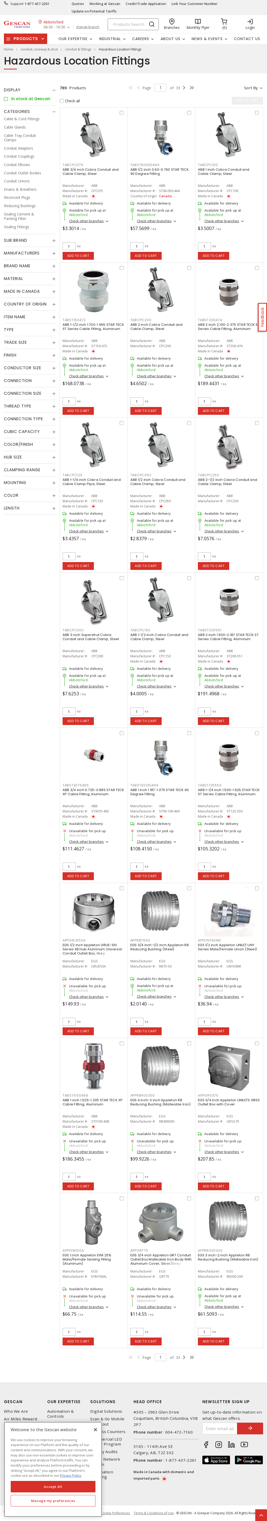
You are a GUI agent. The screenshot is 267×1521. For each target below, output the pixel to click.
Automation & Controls (60, 1414)
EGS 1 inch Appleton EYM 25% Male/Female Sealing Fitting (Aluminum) (87, 1259)
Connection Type (23, 419)
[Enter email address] (220, 1428)
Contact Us (247, 38)
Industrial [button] (110, 38)
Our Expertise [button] (73, 38)
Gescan (13, 1401)
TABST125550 (209, 785)
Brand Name (17, 266)
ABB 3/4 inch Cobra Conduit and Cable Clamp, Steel (91, 171)
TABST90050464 (145, 165)
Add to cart (78, 255)
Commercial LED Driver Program (106, 1442)
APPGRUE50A (74, 940)
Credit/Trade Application (146, 3)
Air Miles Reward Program (20, 1421)
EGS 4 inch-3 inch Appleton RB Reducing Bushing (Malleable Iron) (160, 1102)
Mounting (15, 482)
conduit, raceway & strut (39, 49)
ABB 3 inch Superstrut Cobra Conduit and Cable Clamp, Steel (91, 637)
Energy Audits (104, 1451)
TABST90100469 (144, 785)
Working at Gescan (104, 3)
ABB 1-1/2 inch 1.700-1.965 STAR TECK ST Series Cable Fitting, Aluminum (93, 326)
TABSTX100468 (75, 1095)
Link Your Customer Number (194, 3)
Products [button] (26, 38)
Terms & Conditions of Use (154, 1513)
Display (12, 90)
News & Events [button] (207, 38)
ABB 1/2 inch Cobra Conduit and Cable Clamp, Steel (158, 482)
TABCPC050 (140, 475)
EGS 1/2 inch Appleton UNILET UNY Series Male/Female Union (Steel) (227, 947)
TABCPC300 (73, 630)
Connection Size (22, 393)
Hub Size (13, 457)
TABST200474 (210, 320)
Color (11, 495)
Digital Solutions (106, 1411)
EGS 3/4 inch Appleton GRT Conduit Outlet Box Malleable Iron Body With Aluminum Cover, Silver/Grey (161, 1259)
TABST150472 (74, 320)
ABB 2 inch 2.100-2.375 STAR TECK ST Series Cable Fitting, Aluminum (229, 326)
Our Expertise (64, 1401)
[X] (95, 1429)
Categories (17, 111)
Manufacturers (22, 253)
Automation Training (101, 1474)
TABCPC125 (73, 475)
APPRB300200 (210, 1250)
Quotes (78, 3)
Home (8, 49)
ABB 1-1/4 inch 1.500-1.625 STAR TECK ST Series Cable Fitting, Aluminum (229, 792)
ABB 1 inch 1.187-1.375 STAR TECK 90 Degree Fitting (159, 792)
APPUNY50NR (209, 940)
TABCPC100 (208, 165)
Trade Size (15, 342)
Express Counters (107, 1431)
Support (17, 3)
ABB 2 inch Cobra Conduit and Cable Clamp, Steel (156, 326)
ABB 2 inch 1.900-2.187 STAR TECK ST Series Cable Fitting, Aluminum (228, 637)
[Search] (133, 24)
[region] (53, 1469)
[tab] (30, 90)
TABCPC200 (140, 320)
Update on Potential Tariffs (94, 11)
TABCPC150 (140, 630)
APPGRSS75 (208, 1095)
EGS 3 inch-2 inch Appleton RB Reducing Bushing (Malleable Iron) (228, 1257)
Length (12, 508)
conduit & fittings (78, 49)
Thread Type (17, 406)
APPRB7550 (140, 940)
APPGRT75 (139, 1250)
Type (9, 329)
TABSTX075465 (76, 785)
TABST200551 (209, 630)
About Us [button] (170, 38)
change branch (87, 27)
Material (13, 278)
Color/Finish (18, 444)
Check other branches (86, 221)
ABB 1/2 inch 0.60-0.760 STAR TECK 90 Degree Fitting (159, 171)
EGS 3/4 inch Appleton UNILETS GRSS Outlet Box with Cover (229, 1102)
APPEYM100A (73, 1250)
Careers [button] (140, 38)
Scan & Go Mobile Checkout (107, 1421)
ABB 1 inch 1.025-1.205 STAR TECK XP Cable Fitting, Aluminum (93, 1102)
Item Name (15, 317)
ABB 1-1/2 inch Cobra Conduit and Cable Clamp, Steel (159, 637)
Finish (10, 355)
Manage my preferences (53, 1500)
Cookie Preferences (115, 1513)
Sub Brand (15, 240)
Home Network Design (105, 1462)
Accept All (53, 1486)
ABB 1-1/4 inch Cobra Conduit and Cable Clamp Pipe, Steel (92, 482)
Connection (18, 380)
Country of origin (25, 304)
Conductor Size (22, 368)
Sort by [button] (251, 87)
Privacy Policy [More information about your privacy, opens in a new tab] (70, 1475)
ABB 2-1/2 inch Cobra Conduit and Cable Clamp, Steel (227, 482)
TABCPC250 (208, 475)
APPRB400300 (142, 1095)
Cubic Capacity (22, 431)
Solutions (103, 1401)
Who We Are (16, 1411)
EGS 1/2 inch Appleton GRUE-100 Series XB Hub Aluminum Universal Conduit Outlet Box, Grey (92, 949)
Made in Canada (22, 291)
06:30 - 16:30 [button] (54, 27)
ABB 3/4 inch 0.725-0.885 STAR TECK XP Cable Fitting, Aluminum (93, 792)
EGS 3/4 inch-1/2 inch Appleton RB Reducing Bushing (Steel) (159, 947)
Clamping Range (22, 470)
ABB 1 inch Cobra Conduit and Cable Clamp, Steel (223, 171)
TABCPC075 (73, 165)
